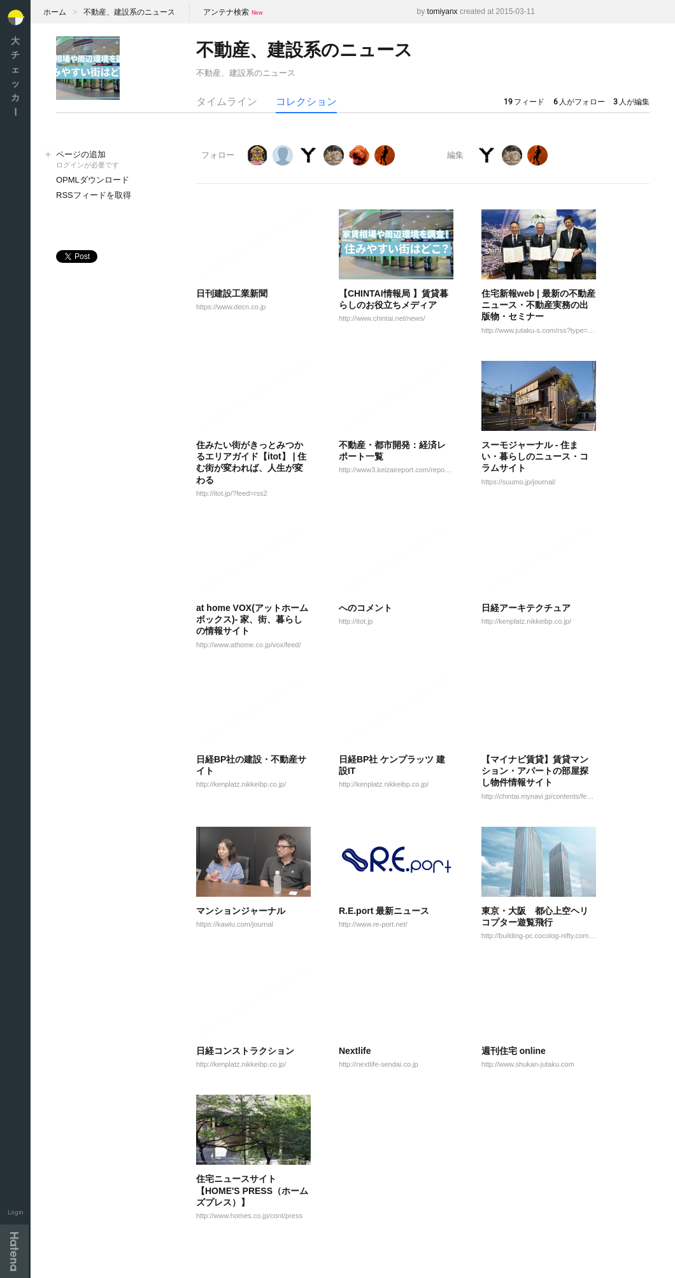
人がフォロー (579, 101)
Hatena (14, 1251)
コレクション (306, 101)
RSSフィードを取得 (93, 195)
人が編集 (631, 101)
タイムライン (226, 101)
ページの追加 (113, 160)
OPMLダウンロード (92, 180)
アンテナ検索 (226, 12)
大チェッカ (15, 76)
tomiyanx (442, 11)
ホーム (54, 12)
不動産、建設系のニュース (129, 12)
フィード (524, 101)
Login (16, 1212)
